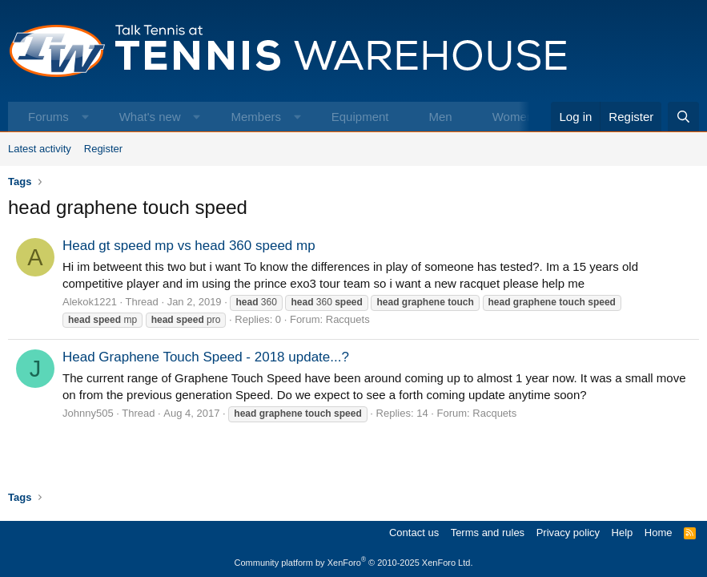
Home (659, 533)
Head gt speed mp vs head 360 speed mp (188, 245)
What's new (150, 116)
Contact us (414, 533)
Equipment (360, 116)
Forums (48, 116)
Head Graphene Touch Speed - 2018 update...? (205, 357)
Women (512, 116)
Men (440, 116)
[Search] (683, 116)
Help (622, 533)
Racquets (348, 319)
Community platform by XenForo (354, 562)
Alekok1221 (89, 302)
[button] (85, 116)
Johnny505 (88, 413)
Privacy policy (568, 533)
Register (103, 149)
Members (256, 116)
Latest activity (39, 149)
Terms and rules (487, 533)
